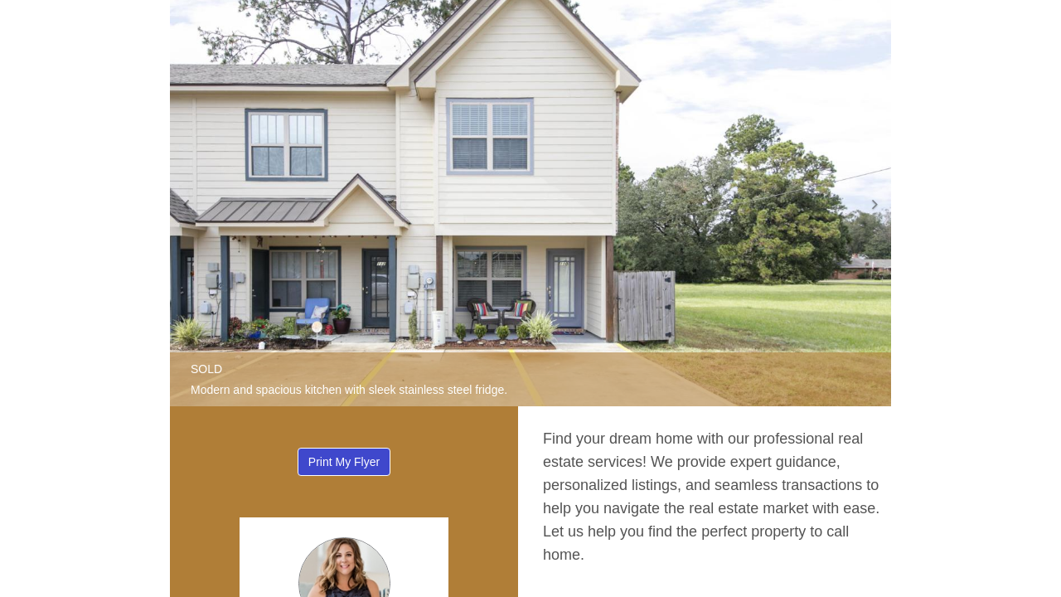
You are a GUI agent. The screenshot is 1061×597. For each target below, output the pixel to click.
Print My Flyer (344, 461)
